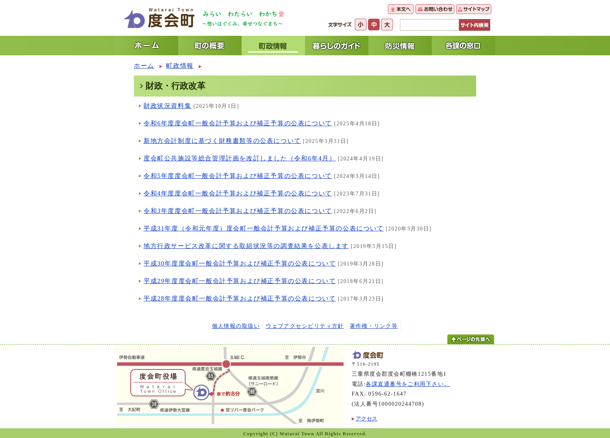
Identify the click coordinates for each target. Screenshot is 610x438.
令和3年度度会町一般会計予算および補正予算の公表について (238, 211)
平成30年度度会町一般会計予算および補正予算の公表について (240, 263)
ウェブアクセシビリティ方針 (305, 326)
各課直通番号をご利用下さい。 (408, 384)
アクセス (366, 418)
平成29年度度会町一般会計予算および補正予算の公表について (240, 281)
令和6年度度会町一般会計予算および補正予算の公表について (238, 123)
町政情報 (179, 65)
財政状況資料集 (167, 105)
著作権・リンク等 (374, 326)
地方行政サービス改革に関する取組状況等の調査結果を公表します (246, 246)
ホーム (144, 65)
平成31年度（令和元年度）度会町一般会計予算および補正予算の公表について (264, 228)
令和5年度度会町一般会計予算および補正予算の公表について (238, 175)
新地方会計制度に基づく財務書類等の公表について (222, 140)
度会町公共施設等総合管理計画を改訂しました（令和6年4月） (240, 158)
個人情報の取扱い (236, 326)
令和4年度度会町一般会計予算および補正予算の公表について (238, 193)
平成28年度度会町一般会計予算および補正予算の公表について (240, 298)
